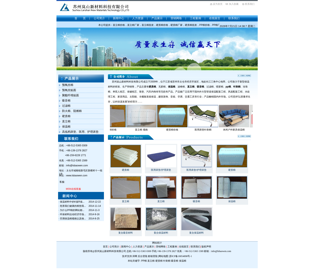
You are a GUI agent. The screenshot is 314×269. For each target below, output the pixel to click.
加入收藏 (234, 4)
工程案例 (195, 18)
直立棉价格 (113, 129)
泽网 (134, 256)
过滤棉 (66, 105)
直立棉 (66, 121)
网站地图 (163, 256)
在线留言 (214, 18)
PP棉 (144, 260)
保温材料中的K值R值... (72, 201)
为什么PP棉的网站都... (72, 210)
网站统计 (157, 242)
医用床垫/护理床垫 (161, 170)
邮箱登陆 (153, 256)
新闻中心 (118, 18)
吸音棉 (66, 100)
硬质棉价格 (175, 129)
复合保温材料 (161, 232)
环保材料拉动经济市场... (73, 214)
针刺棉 (166, 260)
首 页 (80, 18)
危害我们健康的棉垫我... (73, 206)
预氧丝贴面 (69, 90)
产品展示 (157, 18)
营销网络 (176, 18)
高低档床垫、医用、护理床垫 (80, 131)
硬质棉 (66, 116)
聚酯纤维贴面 (70, 95)
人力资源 (137, 18)
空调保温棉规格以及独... (73, 218)
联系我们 (250, 4)
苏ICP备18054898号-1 (180, 256)
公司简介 (99, 18)
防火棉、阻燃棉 (72, 110)
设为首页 (217, 4)
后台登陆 (142, 256)
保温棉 (66, 126)
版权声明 (206, 246)
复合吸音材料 (125, 232)
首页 (105, 246)
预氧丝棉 (67, 84)
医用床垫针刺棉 (205, 129)
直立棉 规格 (144, 129)
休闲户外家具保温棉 (237, 129)
